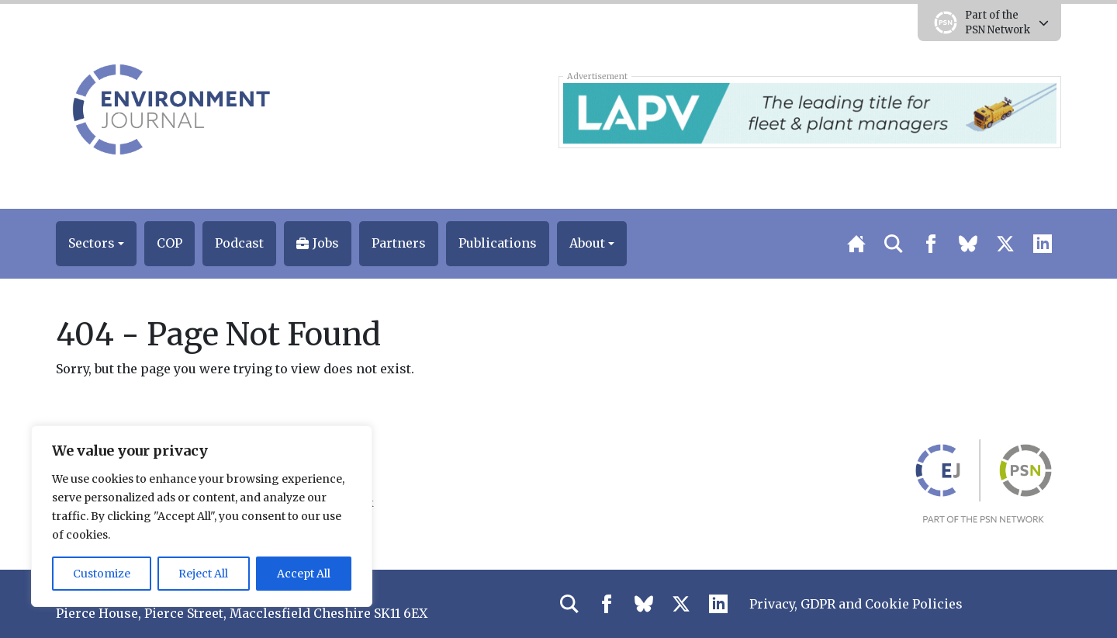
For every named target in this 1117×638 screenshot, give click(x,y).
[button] (96, 243)
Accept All (303, 574)
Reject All (203, 574)
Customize (101, 574)
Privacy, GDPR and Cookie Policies (856, 604)
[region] (201, 516)
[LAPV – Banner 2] (809, 112)
